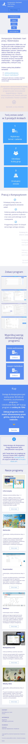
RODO (3, 741)
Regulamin (4, 719)
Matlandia (4, 727)
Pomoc (3, 713)
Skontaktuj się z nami (7, 712)
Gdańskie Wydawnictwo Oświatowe (10, 728)
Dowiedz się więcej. (21, 738)
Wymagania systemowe (7, 721)
